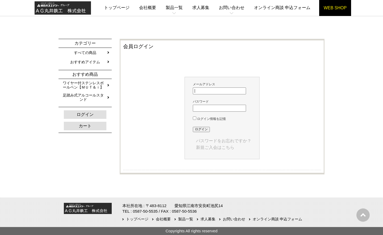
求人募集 (200, 7)
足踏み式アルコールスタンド (83, 97)
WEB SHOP (335, 8)
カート (85, 126)
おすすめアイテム (85, 62)
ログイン (85, 114)
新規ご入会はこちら (215, 147)
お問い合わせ (231, 7)
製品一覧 (174, 7)
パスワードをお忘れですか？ (223, 141)
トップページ (117, 7)
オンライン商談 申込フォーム (282, 7)
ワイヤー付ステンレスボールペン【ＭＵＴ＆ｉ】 (83, 85)
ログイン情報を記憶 (209, 119)
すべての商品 (85, 53)
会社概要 (147, 7)
